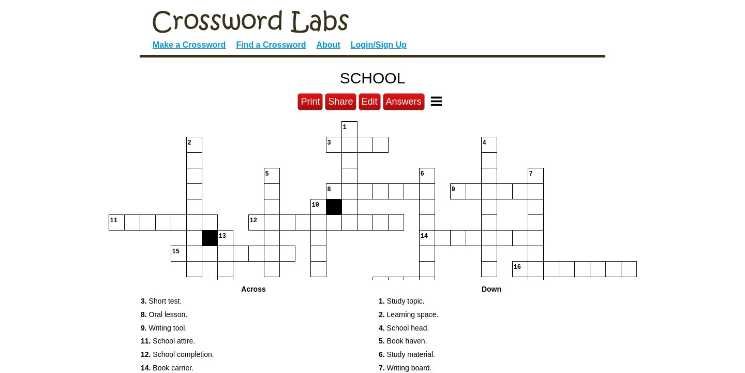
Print (310, 101)
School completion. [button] (177, 354)
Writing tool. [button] (164, 328)
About (328, 44)
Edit (370, 101)
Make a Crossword (189, 44)
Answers (404, 101)
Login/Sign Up (379, 44)
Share (340, 101)
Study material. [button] (407, 354)
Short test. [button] (161, 301)
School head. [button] (404, 328)
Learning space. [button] (408, 314)
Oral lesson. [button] (164, 314)
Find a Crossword (271, 44)
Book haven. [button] (403, 341)
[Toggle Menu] (436, 101)
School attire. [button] (168, 341)
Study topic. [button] (402, 301)
